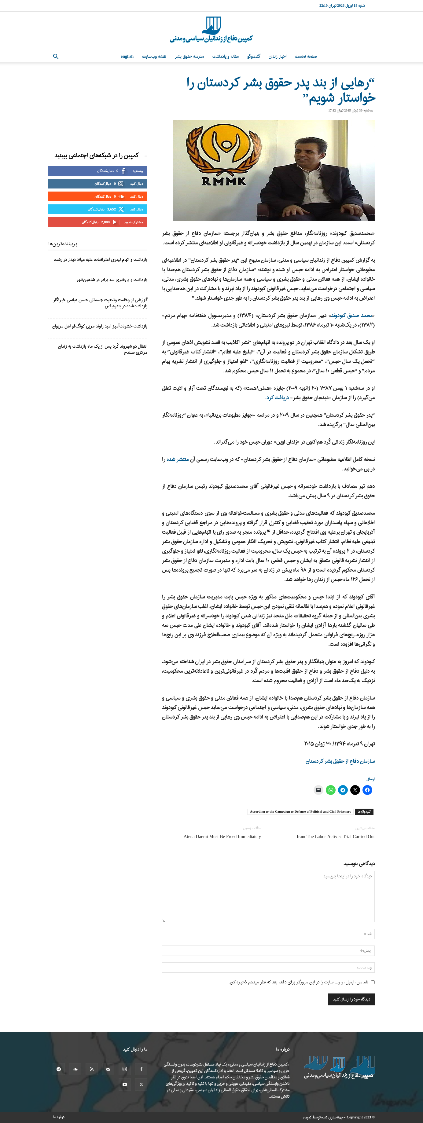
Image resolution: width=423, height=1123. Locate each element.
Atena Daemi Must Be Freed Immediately (222, 837)
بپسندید (138, 170)
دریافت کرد (278, 398)
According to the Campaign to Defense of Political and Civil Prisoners (300, 812)
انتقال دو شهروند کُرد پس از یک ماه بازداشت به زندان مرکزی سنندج (102, 350)
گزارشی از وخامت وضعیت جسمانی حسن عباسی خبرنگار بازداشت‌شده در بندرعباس (100, 303)
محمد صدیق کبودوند (351, 315)
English (127, 56)
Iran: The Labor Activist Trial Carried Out (336, 837)
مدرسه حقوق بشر (189, 56)
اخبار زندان (277, 56)
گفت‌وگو (253, 56)
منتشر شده (178, 459)
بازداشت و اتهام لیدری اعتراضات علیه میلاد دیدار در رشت (100, 260)
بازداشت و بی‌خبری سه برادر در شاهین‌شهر (111, 280)
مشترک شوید (133, 222)
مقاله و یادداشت (225, 56)
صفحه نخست (306, 56)
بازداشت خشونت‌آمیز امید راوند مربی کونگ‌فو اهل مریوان (99, 326)
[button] (55, 57)
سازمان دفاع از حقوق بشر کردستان (340, 761)
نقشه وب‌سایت (154, 56)
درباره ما (58, 1117)
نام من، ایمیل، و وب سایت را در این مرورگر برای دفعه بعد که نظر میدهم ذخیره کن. (298, 982)
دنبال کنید (136, 183)
